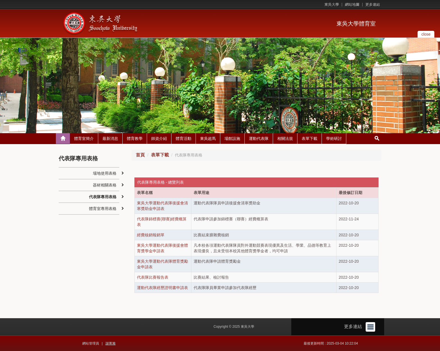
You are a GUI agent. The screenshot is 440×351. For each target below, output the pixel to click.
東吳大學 (331, 4)
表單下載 (309, 138)
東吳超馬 (208, 138)
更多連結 (372, 4)
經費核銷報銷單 (150, 235)
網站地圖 (352, 4)
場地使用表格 (104, 173)
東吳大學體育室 (356, 23)
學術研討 (334, 138)
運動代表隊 (259, 138)
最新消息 (110, 138)
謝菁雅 (111, 343)
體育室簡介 (84, 138)
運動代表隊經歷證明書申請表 (162, 287)
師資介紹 (159, 138)
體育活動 (183, 138)
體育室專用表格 (102, 208)
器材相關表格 (104, 185)
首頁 (140, 155)
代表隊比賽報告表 (152, 277)
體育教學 (135, 138)
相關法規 (285, 138)
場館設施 (232, 138)
